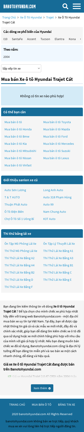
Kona (72, 39)
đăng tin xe (66, 405)
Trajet (50, 17)
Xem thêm (42, 388)
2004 (6, 57)
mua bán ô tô (41, 405)
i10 (5, 39)
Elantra (59, 39)
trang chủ (17, 405)
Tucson (45, 39)
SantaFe (17, 39)
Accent (31, 39)
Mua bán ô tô (13, 122)
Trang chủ (9, 17)
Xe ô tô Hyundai (31, 17)
